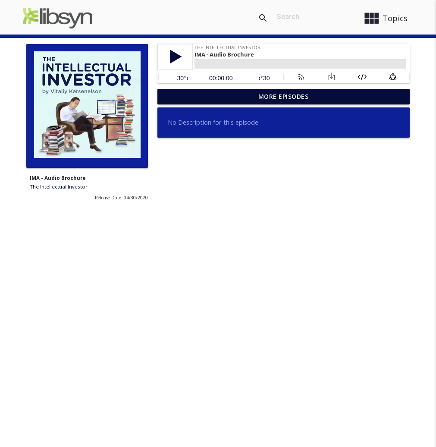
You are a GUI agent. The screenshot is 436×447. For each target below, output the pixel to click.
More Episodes (283, 96)
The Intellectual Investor (59, 186)
